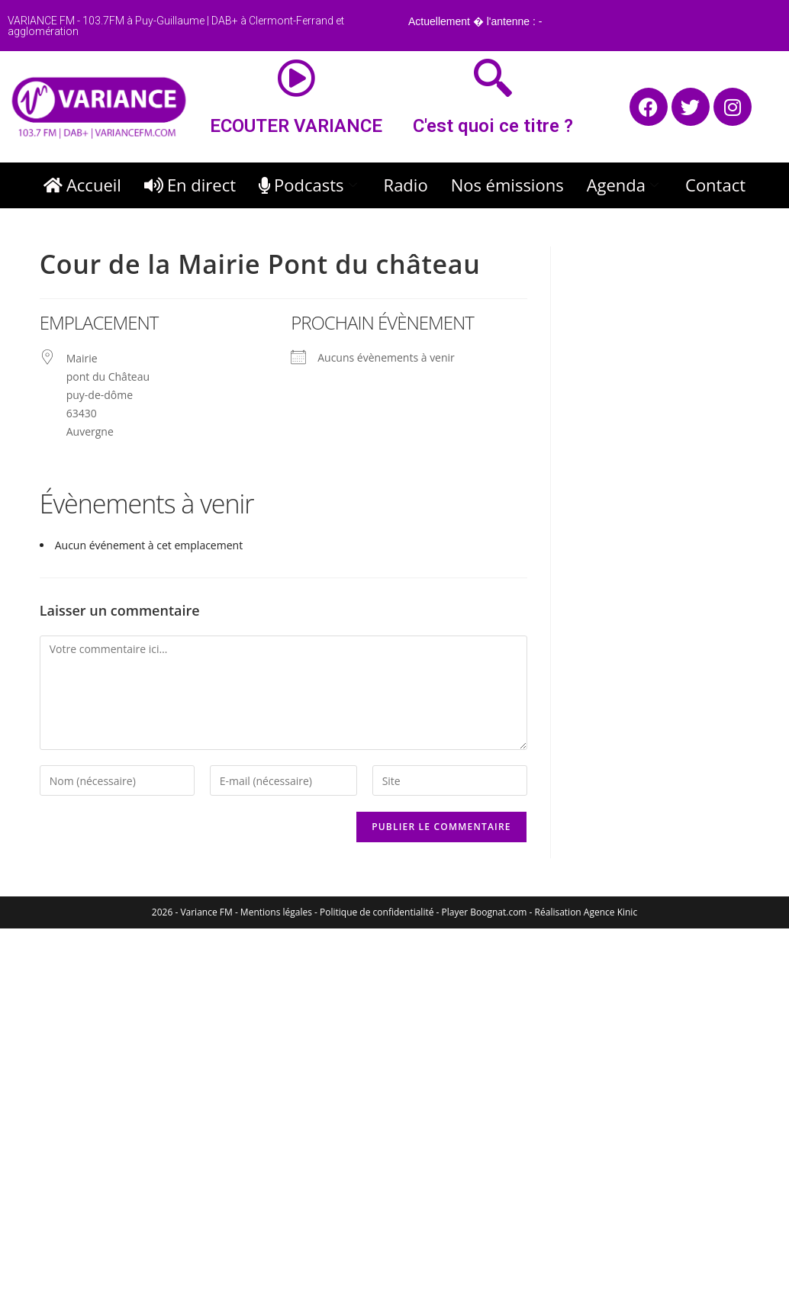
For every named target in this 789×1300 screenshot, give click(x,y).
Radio (406, 184)
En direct (190, 184)
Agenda (624, 184)
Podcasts (310, 184)
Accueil (82, 184)
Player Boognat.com (484, 912)
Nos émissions (507, 184)
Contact (715, 184)
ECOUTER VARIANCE (296, 126)
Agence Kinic (610, 912)
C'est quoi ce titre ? (493, 126)
